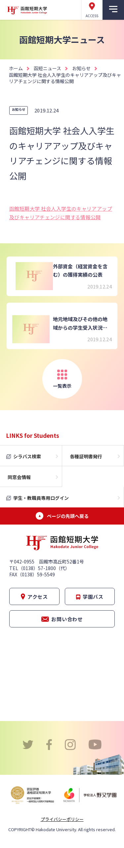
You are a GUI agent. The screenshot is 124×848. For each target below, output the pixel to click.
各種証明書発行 (86, 456)
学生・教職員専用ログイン (41, 498)
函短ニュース (47, 68)
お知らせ (81, 68)
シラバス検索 (27, 456)
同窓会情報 (19, 477)
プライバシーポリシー (62, 819)
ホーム (16, 68)
